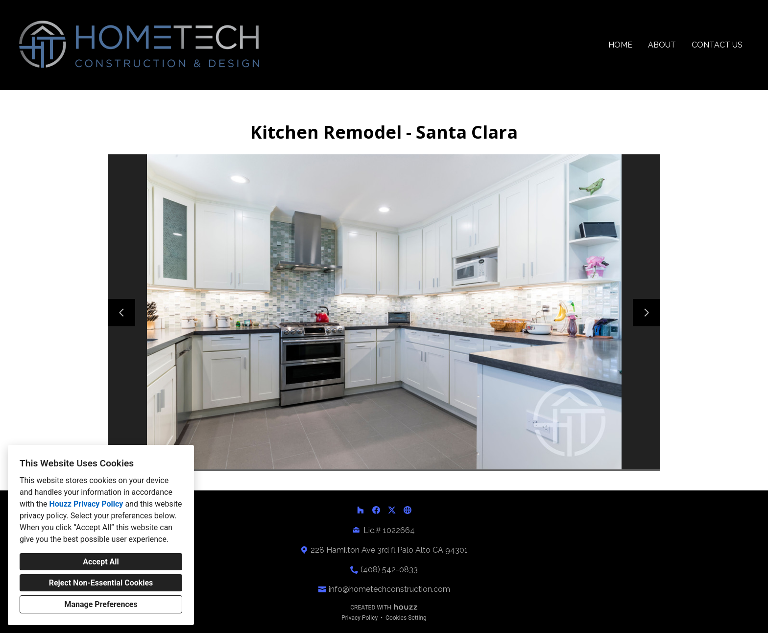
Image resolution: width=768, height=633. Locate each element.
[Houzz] (360, 510)
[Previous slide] (121, 312)
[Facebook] (376, 510)
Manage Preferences (100, 604)
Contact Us (717, 44)
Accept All (101, 561)
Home (620, 44)
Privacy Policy (359, 617)
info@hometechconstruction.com (389, 589)
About (662, 44)
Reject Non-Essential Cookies (101, 582)
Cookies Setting (406, 617)
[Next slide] (646, 312)
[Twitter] (391, 510)
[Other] (407, 510)
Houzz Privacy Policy (86, 504)
